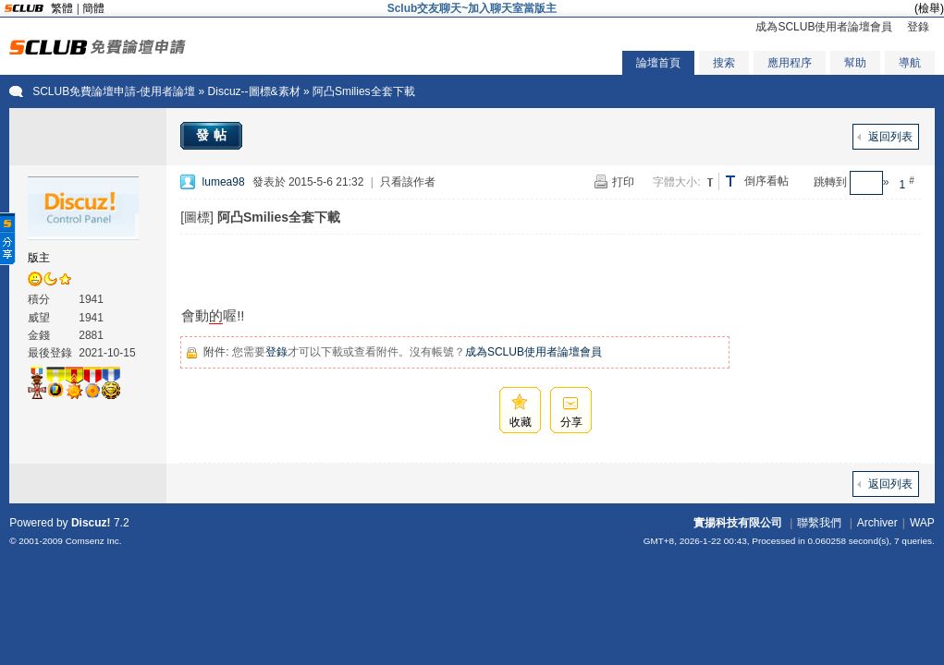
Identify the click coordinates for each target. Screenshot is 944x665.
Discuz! (91, 522)
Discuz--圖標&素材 (254, 91)
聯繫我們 (819, 522)
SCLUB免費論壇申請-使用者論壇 (113, 91)
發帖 (213, 134)
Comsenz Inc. (94, 541)
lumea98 (223, 181)
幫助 (855, 62)
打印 (623, 181)
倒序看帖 (766, 181)
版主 (39, 257)
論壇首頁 (658, 62)
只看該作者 (407, 181)
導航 (910, 62)
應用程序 (789, 62)
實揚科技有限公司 (737, 522)
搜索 (724, 62)
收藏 (520, 422)
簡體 (93, 8)
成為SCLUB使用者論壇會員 (823, 26)
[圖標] (197, 217)
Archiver (877, 522)
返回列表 (890, 136)
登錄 (918, 26)
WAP (922, 522)
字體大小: (676, 181)
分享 (571, 422)
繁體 (62, 8)
